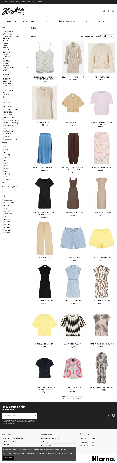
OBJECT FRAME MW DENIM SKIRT (45, 167)
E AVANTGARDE (10, 139)
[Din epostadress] (17, 416)
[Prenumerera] (34, 416)
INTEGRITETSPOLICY (28, 2)
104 (78, 398)
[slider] (2, 191)
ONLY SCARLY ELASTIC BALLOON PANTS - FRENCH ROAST (73, 168)
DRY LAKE (8, 136)
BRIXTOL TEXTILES (11, 120)
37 (6, 171)
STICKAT (6, 74)
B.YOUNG (9, 106)
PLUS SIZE (6, 77)
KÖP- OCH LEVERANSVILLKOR (11, 2)
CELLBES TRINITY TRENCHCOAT (73, 77)
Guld (7, 225)
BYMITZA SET (7, 86)
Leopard (8, 230)
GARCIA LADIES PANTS (45, 258)
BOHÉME (8, 112)
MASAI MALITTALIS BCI (102, 77)
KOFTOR (6, 43)
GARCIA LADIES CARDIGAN (44, 344)
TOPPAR (6, 41)
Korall (7, 227)
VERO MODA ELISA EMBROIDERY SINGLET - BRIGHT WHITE (44, 78)
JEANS (5, 63)
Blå (7, 205)
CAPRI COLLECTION (12, 123)
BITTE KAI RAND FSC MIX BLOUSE (102, 344)
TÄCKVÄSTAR (7, 81)
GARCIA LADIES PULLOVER (73, 344)
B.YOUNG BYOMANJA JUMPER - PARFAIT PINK (102, 123)
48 (6, 147)
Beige (8, 200)
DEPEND (7, 134)
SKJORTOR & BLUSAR (11, 36)
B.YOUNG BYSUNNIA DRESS (73, 212)
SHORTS (6, 65)
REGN (5, 72)
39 (6, 166)
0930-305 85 (48, 445)
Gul (7, 222)
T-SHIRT (6, 59)
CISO (7, 128)
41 (6, 160)
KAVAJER (6, 45)
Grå (6, 216)
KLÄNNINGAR (8, 32)
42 (7, 174)
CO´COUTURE (10, 131)
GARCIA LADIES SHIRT (73, 122)
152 (6, 152)
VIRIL (5, 88)
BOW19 (8, 115)
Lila (7, 233)
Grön (7, 219)
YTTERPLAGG (7, 34)
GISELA (5, 97)
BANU (5, 92)
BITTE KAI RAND (11, 109)
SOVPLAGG (7, 83)
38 (7, 157)
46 (6, 177)
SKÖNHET (6, 79)
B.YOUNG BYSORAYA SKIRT (101, 167)
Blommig (9, 203)
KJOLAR (6, 50)
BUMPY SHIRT (8, 90)
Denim (8, 214)
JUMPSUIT (6, 61)
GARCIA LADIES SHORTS (73, 258)
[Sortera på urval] (105, 36)
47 (6, 163)
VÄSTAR (5, 70)
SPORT (5, 54)
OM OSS (39, 2)
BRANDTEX (9, 117)
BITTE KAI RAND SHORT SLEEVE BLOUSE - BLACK (44, 388)
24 (112, 36)
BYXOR (5, 48)
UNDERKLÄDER (8, 68)
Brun (7, 208)
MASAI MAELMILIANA (44, 122)
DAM (3, 27)
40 (6, 168)
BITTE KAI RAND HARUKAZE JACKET (73, 388)
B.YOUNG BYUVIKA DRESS (102, 212)
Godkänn (8, 458)
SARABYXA (7, 95)
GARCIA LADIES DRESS (45, 301)
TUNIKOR (6, 52)
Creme (8, 211)
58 (6, 149)
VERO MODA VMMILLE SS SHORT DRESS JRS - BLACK (44, 213)
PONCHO (6, 56)
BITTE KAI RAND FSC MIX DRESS (101, 387)
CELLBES (9, 126)
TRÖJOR (6, 38)
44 (7, 155)
